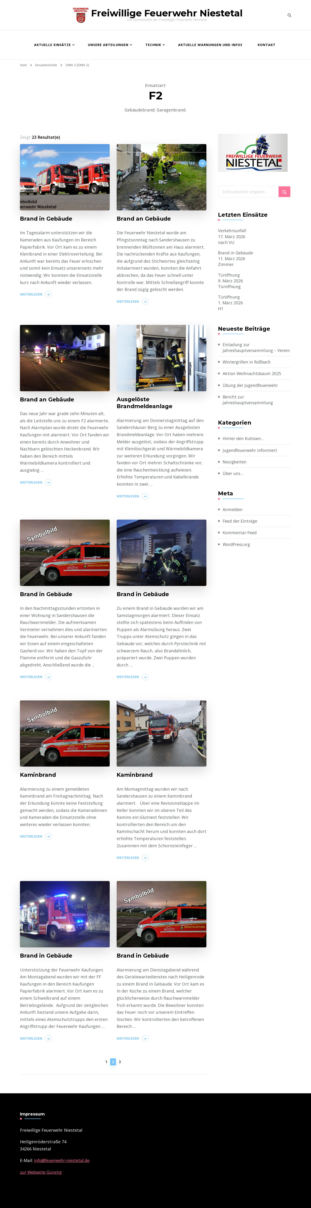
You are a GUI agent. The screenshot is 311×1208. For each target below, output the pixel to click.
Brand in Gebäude (236, 253)
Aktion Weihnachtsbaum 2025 (252, 379)
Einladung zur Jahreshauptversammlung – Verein (250, 350)
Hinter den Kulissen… (244, 444)
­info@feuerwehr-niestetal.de (62, 1160)
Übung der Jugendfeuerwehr (251, 391)
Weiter (187, 164)
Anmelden (233, 515)
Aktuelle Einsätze (52, 45)
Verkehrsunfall (232, 230)
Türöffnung (229, 275)
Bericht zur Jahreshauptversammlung (248, 405)
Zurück (40, 164)
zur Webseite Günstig (41, 1172)
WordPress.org (237, 550)
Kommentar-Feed (240, 538)
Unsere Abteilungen (108, 45)
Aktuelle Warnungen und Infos (210, 45)
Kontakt (267, 45)
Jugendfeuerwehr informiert (251, 456)
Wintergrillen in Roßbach (248, 368)
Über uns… (233, 479)
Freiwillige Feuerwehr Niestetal (167, 13)
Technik (153, 45)
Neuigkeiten (235, 468)
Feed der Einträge (240, 527)
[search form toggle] (289, 15)
